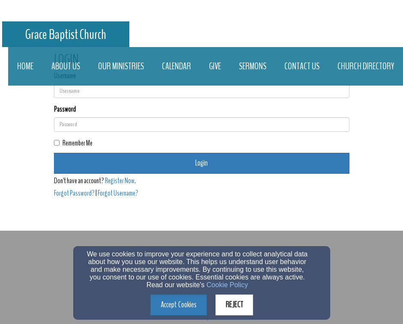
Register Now (119, 181)
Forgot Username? (118, 193)
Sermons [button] (252, 66)
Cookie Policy (227, 284)
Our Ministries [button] (121, 66)
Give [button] (215, 66)
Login (201, 163)
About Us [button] (65, 66)
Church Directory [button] (365, 66)
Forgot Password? (74, 193)
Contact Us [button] (301, 66)
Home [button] (25, 66)
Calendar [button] (176, 66)
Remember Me (73, 143)
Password (65, 109)
